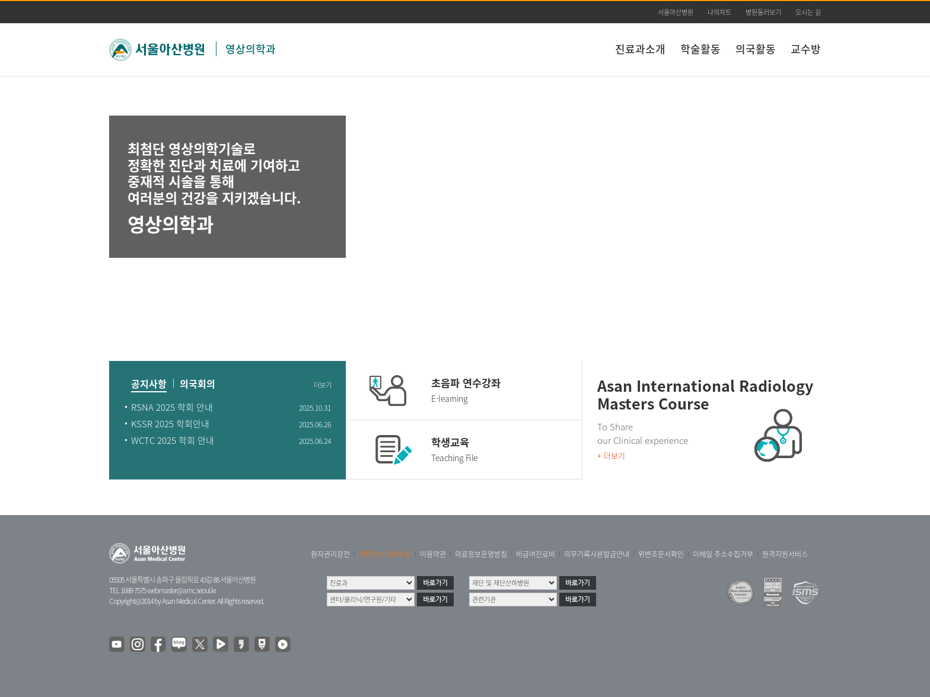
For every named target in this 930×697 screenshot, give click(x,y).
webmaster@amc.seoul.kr (181, 590)
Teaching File (454, 457)
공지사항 (149, 385)
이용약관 (433, 554)
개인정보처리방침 (385, 554)
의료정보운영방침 (481, 554)
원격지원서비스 (785, 554)
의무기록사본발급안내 (596, 554)
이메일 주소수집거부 (723, 554)
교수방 (806, 49)
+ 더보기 (611, 455)
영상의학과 (250, 49)
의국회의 (197, 385)
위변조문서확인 (661, 554)
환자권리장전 (330, 554)
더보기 (323, 385)
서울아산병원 (675, 12)
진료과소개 (640, 49)
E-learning (449, 398)
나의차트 (719, 12)
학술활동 (700, 49)
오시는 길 (808, 12)
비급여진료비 (535, 554)
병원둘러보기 (763, 12)
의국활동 (755, 49)
